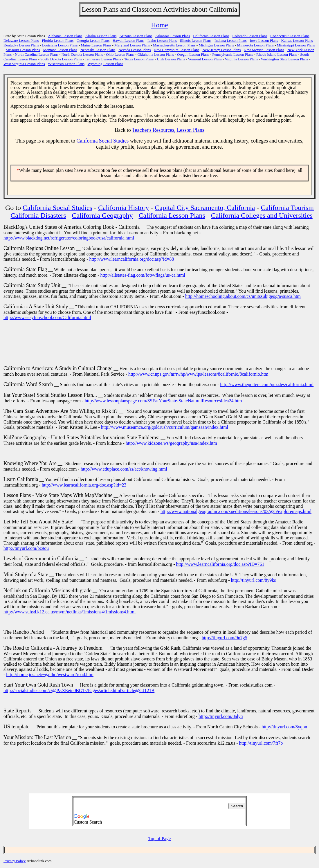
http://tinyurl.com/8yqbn (284, 726)
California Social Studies (102, 141)
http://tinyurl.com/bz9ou (26, 548)
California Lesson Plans (211, 36)
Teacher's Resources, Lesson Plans (168, 130)
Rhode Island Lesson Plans (276, 54)
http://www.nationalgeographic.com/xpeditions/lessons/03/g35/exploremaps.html (236, 511)
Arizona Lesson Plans (135, 36)
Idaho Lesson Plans (162, 40)
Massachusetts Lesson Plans (174, 45)
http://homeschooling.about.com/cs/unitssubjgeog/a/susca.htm (243, 296)
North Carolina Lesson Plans (36, 54)
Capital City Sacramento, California (205, 207)
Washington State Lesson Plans (284, 59)
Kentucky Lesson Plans (21, 45)
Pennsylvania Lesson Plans (232, 54)
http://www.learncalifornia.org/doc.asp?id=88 (131, 259)
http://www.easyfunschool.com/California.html (47, 317)
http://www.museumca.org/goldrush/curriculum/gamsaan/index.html (164, 427)
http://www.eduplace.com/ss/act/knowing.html (124, 469)
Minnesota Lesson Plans (255, 45)
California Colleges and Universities (262, 215)
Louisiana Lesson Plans (60, 45)
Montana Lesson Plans (60, 50)
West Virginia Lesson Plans (24, 64)
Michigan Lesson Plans (216, 45)
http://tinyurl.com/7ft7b (261, 743)
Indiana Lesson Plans (230, 40)
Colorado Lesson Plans (250, 36)
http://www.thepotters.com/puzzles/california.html (266, 384)
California (223, 9)
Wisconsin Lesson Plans (66, 64)
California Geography (102, 215)
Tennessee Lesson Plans (103, 59)
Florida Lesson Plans (57, 40)
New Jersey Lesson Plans (221, 50)
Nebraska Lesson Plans (98, 50)
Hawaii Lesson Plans (128, 40)
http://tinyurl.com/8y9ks (253, 580)
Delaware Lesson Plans (21, 40)
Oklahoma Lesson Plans (156, 54)
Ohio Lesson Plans (120, 54)
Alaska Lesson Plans (101, 36)
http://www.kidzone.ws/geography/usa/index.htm (171, 443)
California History (123, 207)
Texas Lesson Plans (139, 59)
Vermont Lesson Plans (205, 59)
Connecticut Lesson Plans (289, 36)
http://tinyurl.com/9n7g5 (224, 637)
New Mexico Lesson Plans (264, 50)
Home (159, 25)
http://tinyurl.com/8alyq (221, 716)
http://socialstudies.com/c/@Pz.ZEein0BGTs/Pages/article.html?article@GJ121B (78, 690)
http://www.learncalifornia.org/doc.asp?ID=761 (220, 564)
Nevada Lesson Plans (134, 50)
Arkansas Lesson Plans (172, 36)
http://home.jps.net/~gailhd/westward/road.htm (49, 674)
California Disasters (38, 215)
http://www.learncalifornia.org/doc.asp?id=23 (84, 484)
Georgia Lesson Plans (93, 40)
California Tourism (287, 207)
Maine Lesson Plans (96, 45)
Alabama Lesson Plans (65, 36)
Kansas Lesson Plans (297, 40)
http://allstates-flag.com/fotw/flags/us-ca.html (142, 275)
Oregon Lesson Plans (193, 54)
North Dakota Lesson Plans (82, 54)
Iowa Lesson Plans (264, 40)
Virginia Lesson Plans (241, 59)
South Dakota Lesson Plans (61, 59)
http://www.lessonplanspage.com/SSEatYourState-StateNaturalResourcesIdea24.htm (163, 400)
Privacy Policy (14, 861)
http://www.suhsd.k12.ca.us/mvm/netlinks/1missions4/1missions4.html (69, 611)
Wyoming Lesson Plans (105, 64)
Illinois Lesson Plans (195, 40)
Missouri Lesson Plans (23, 50)
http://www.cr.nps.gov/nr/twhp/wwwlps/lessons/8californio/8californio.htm (198, 374)
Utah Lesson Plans (171, 59)
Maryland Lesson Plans (132, 45)
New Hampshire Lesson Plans (176, 50)
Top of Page (159, 838)
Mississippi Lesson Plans (296, 45)
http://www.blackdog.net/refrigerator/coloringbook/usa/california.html (68, 237)
